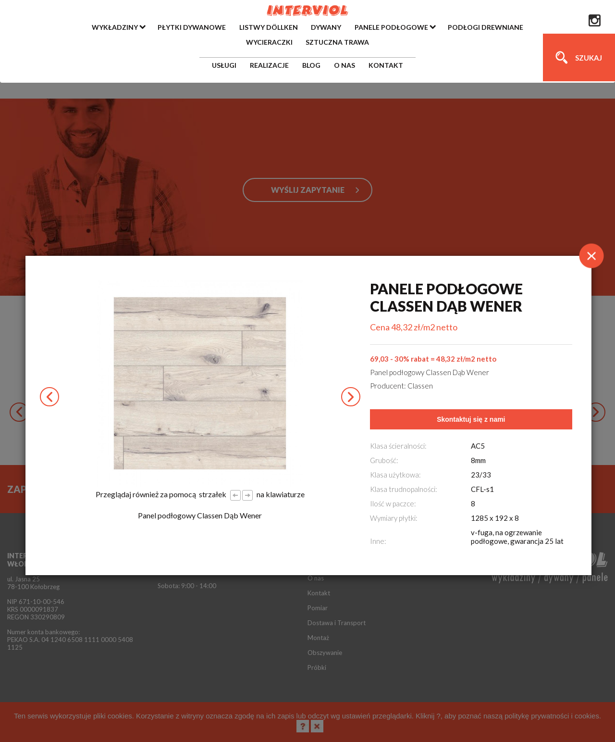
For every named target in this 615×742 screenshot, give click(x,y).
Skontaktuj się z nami (471, 419)
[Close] (591, 255)
